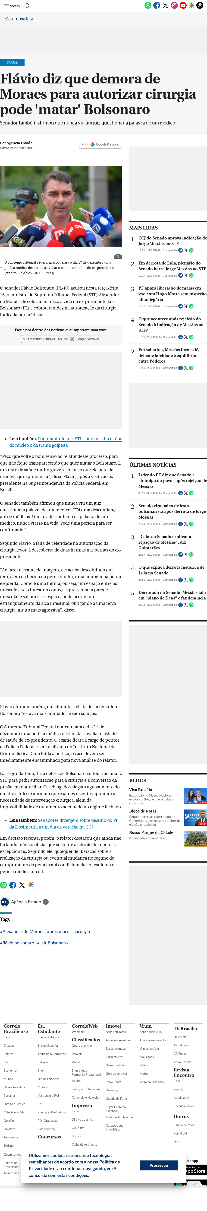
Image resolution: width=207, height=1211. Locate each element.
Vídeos (144, 1065)
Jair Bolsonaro (54, 942)
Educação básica (49, 1037)
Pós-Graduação (48, 1120)
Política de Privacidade (11, 1165)
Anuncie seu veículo (153, 1040)
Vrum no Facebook (152, 1082)
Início (8, 18)
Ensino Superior (48, 1045)
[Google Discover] (191, 6)
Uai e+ (178, 1142)
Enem (41, 1070)
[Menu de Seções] (12, 6)
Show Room (113, 1082)
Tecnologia (11, 1137)
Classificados (86, 1039)
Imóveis (77, 1054)
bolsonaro (59, 931)
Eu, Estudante (49, 1028)
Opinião (9, 1120)
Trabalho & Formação (52, 1054)
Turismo (9, 1145)
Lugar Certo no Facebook (116, 1109)
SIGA (101, 144)
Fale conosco (46, 1129)
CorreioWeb (85, 1026)
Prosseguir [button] (159, 1165)
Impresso (82, 1105)
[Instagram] (174, 8)
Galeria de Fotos (117, 1098)
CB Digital (78, 1128)
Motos (144, 1073)
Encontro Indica (184, 1106)
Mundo (8, 1079)
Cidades (9, 1045)
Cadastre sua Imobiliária (114, 1127)
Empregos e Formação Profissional (86, 1072)
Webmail (78, 1032)
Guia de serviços (117, 1073)
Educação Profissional (52, 1112)
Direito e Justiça (14, 1104)
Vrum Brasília (182, 1062)
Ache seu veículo (151, 1032)
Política (26, 18)
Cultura (43, 1087)
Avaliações (147, 1057)
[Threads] (199, 8)
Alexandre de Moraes (23, 931)
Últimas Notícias (49, 1079)
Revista (179, 1089)
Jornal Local (181, 1045)
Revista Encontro (184, 1072)
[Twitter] (165, 8)
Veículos (77, 1062)
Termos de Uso (13, 1173)
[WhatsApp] (147, 8)
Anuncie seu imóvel (118, 1040)
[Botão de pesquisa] (26, 6)
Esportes (10, 1095)
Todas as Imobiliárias (119, 1117)
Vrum (146, 1026)
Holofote (9, 1129)
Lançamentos (115, 1057)
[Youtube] (183, 8)
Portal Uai (180, 1133)
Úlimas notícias (116, 1065)
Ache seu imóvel (116, 1032)
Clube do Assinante (84, 1144)
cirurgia (82, 931)
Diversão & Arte (14, 1087)
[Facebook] (156, 8)
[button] (91, 1176)
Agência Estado (26, 901)
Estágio (43, 1062)
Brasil (7, 1062)
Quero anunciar (82, 1045)
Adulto (76, 1081)
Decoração (113, 1090)
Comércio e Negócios (86, 1097)
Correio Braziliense (16, 1028)
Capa (7, 1037)
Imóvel (113, 1026)
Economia (10, 1070)
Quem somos (12, 1154)
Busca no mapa (116, 1048)
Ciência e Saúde (14, 1112)
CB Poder (180, 1053)
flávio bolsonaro (18, 942)
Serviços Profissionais (86, 1089)
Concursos (49, 1137)
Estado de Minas (185, 1125)
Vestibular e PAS (49, 1095)
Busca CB (78, 1136)
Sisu (40, 1104)
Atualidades (181, 1097)
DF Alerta (180, 1037)
